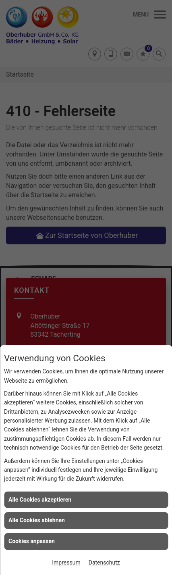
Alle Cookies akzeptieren (39, 499)
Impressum (66, 562)
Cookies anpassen (31, 541)
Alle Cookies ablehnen (36, 520)
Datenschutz (104, 562)
